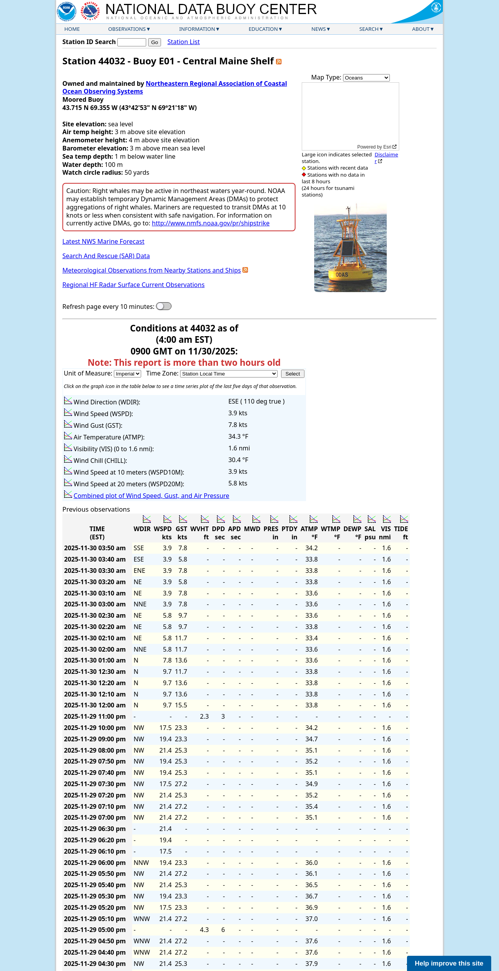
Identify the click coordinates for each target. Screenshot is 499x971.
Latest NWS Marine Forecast (103, 241)
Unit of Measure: (89, 373)
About (421, 28)
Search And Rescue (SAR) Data (106, 256)
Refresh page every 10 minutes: (108, 307)
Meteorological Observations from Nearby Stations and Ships (151, 270)
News (318, 28)
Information (197, 28)
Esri (387, 147)
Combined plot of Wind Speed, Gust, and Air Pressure (151, 495)
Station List (183, 42)
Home (72, 28)
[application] (350, 116)
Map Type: (327, 77)
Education (263, 28)
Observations (126, 28)
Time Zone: (163, 373)
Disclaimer (386, 158)
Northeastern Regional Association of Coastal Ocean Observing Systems (174, 87)
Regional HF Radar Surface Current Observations (133, 284)
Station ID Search (89, 41)
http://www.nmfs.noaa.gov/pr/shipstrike (211, 223)
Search (369, 28)
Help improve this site (449, 963)
